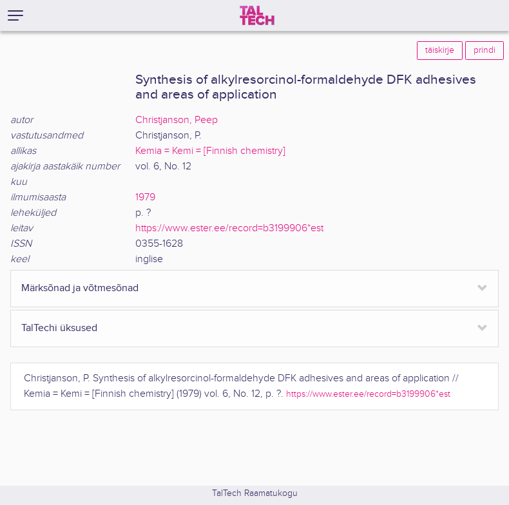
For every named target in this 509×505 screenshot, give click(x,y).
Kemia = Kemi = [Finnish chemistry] (210, 151)
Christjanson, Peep (176, 120)
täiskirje (439, 50)
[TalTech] (257, 15)
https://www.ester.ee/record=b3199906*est (229, 228)
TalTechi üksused (59, 328)
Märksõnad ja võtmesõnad (80, 288)
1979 (145, 197)
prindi (484, 50)
